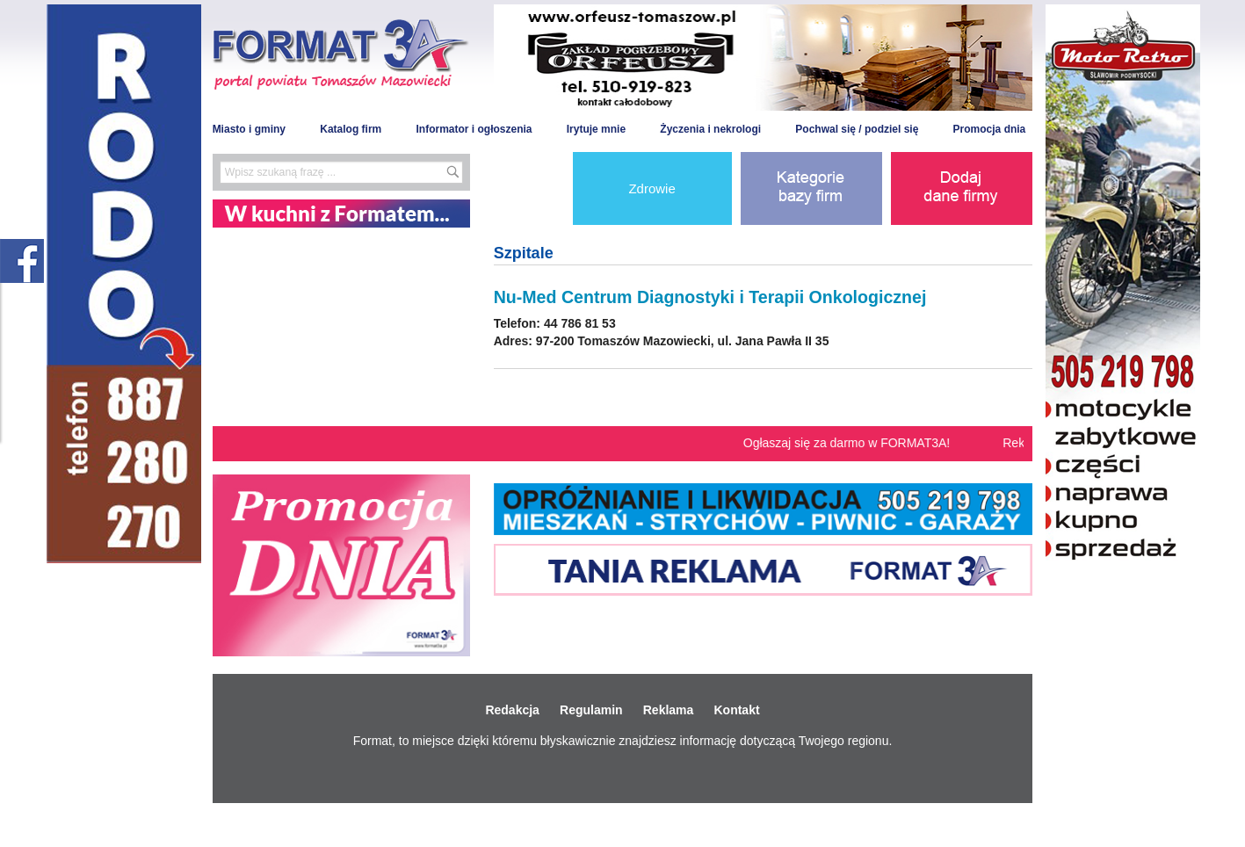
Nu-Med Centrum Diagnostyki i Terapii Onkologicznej (710, 297)
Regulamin (591, 710)
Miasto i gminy (249, 129)
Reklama (668, 710)
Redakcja (512, 710)
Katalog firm (350, 129)
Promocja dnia (989, 129)
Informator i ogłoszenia (474, 129)
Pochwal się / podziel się (856, 129)
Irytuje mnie (596, 129)
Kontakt (736, 710)
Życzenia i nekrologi (710, 129)
